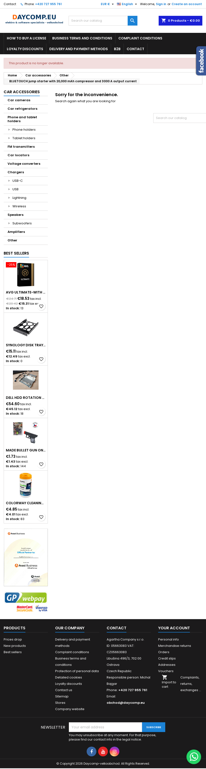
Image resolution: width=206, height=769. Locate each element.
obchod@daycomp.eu (126, 702)
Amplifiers (16, 231)
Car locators (18, 155)
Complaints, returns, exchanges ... (190, 683)
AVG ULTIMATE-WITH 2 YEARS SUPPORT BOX (26, 292)
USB (15, 189)
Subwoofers (22, 223)
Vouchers (166, 671)
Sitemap (62, 696)
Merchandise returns (174, 645)
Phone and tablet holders (22, 119)
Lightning (19, 197)
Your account (174, 628)
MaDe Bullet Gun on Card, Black (26, 450)
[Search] (103, 21)
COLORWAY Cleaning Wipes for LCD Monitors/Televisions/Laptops (26, 503)
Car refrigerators (22, 108)
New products (15, 645)
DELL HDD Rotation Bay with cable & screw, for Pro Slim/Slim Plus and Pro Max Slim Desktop (26, 398)
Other (12, 240)
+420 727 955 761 (48, 4)
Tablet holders (23, 138)
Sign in (161, 4)
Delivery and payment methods (78, 48)
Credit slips (167, 658)
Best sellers (13, 652)
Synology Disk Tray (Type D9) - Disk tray (26, 345)
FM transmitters (21, 146)
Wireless (19, 206)
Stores (60, 702)
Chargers (16, 172)
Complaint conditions (140, 38)
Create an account (187, 4)
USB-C (17, 180)
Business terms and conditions (82, 38)
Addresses (166, 664)
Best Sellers (16, 253)
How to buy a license (26, 38)
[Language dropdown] (127, 4)
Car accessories (22, 92)
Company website (69, 709)
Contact (10, 4)
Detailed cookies (68, 677)
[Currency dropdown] (108, 4)
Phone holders (24, 129)
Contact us (63, 690)
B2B (117, 48)
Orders (163, 652)
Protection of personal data (77, 671)
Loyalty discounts (25, 48)
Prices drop (13, 639)
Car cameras (19, 100)
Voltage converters (24, 163)
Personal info (168, 639)
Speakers (15, 214)
